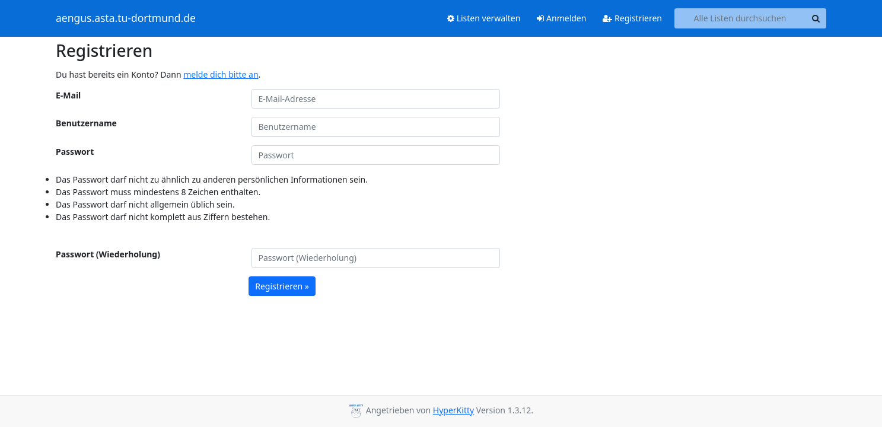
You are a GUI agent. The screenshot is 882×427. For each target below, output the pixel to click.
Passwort (75, 151)
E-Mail (68, 95)
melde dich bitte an (220, 74)
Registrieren (632, 18)
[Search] (815, 18)
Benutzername (86, 123)
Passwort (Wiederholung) (108, 254)
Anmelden (561, 18)
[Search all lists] (739, 18)
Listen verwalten (483, 18)
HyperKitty (453, 410)
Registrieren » (282, 286)
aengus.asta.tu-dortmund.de (126, 18)
